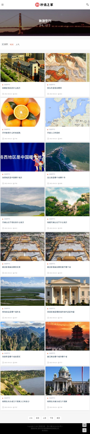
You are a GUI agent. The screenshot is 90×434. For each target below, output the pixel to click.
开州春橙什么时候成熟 (11, 133)
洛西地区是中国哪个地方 (12, 178)
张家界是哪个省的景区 (11, 357)
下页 (51, 418)
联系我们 (45, 430)
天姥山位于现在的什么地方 (13, 222)
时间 (11, 44)
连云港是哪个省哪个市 (56, 178)
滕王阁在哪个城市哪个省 (57, 357)
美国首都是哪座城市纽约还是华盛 (61, 312)
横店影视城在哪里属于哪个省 (59, 267)
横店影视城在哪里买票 (11, 267)
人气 (17, 44)
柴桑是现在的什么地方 (11, 88)
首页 (37, 418)
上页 (44, 418)
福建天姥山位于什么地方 (57, 222)
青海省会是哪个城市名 (11, 312)
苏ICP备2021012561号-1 (55, 426)
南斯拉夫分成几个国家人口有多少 (16, 401)
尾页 (58, 418)
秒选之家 (45, 4)
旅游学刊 (7, 84)
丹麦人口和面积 (53, 133)
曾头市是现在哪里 (54, 88)
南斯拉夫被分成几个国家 (57, 401)
